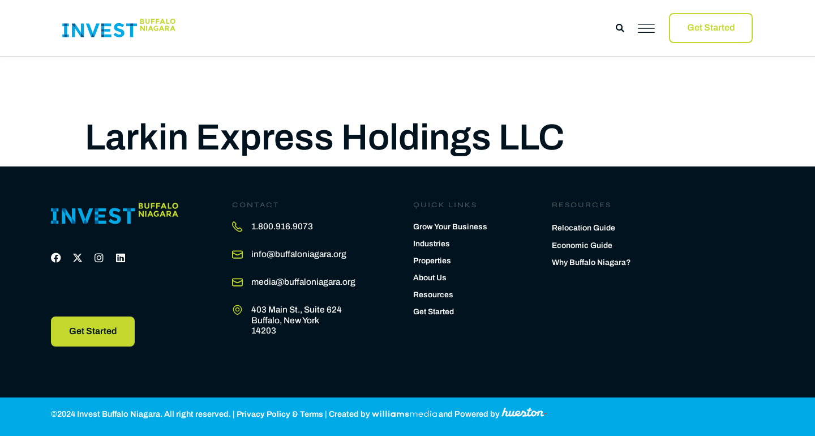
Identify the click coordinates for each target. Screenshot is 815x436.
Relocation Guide (584, 226)
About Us (430, 276)
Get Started (435, 310)
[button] (620, 28)
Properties (433, 259)
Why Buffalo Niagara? (593, 262)
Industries (432, 242)
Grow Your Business (451, 225)
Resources (433, 293)
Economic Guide (583, 244)
